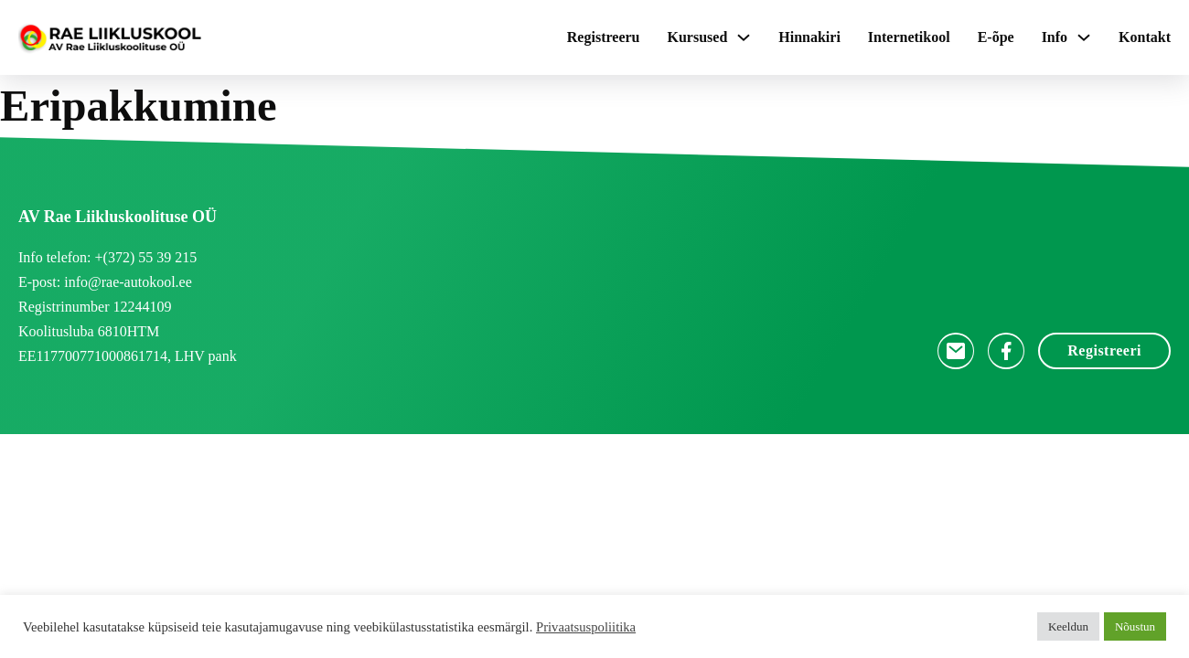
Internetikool (909, 37)
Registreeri (1104, 350)
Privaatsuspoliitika (586, 627)
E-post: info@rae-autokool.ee (105, 282)
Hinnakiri (809, 37)
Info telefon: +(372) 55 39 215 (107, 257)
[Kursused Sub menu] (743, 37)
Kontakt (1145, 37)
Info (1054, 37)
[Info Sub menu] (1084, 37)
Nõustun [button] (1135, 626)
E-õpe (996, 37)
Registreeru (603, 37)
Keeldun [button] (1068, 626)
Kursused (697, 37)
